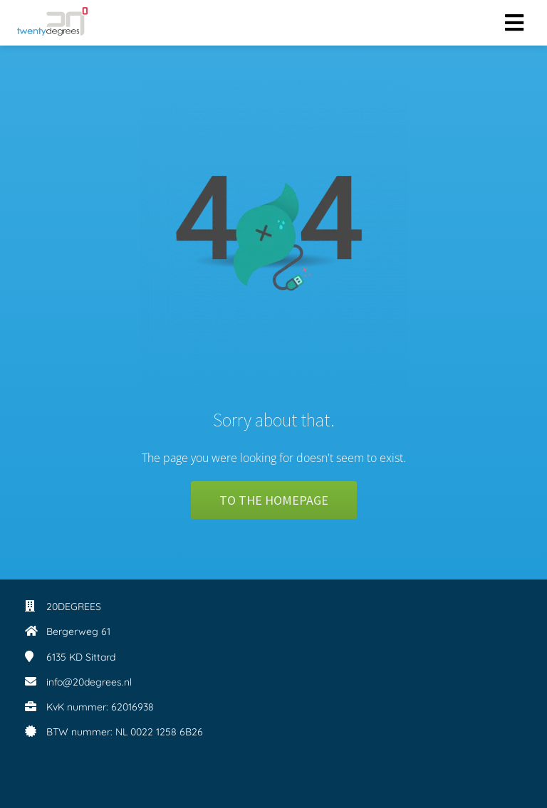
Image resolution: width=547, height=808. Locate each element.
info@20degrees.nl (89, 682)
